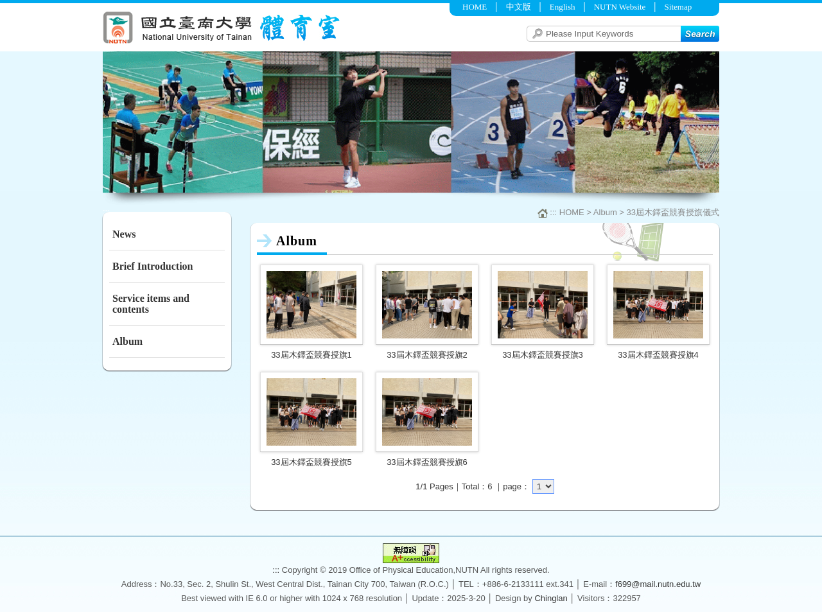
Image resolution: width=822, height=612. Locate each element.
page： (516, 486)
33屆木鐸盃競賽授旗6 (427, 462)
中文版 (518, 7)
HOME (474, 7)
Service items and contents (150, 304)
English (562, 7)
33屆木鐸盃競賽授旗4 (658, 355)
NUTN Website (620, 7)
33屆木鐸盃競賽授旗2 (427, 355)
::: (106, 5)
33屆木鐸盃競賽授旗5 (311, 462)
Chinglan (550, 598)
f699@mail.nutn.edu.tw (658, 584)
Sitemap (678, 7)
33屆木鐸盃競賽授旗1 (311, 355)
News (124, 234)
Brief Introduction (152, 266)
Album (127, 341)
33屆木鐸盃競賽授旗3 (542, 355)
